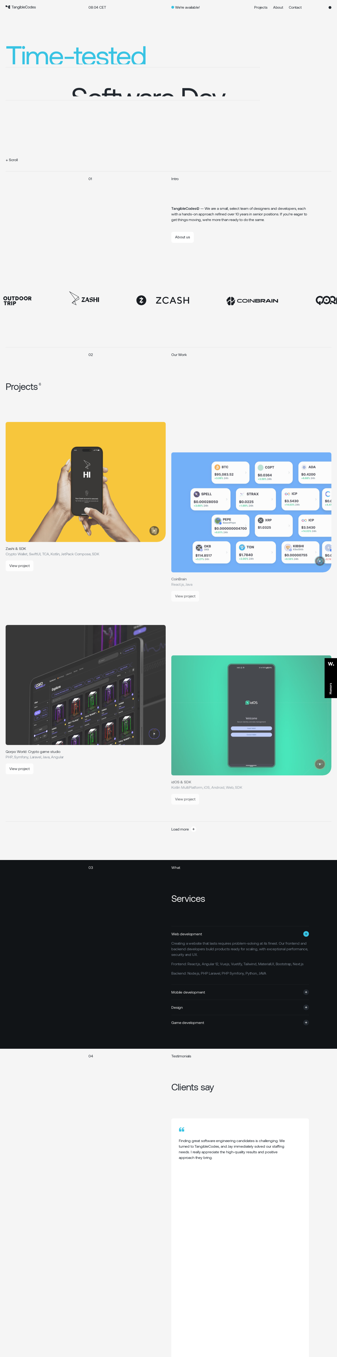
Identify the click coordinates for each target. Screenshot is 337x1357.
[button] (209, 829)
